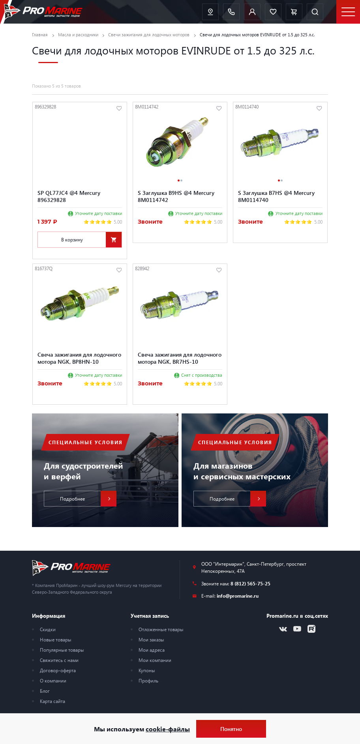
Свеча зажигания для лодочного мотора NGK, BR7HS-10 (179, 358)
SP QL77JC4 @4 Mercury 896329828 (69, 196)
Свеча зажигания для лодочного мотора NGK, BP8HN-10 (79, 358)
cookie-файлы (168, 729)
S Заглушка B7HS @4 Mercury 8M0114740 (276, 196)
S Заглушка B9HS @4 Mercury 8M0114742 (176, 196)
